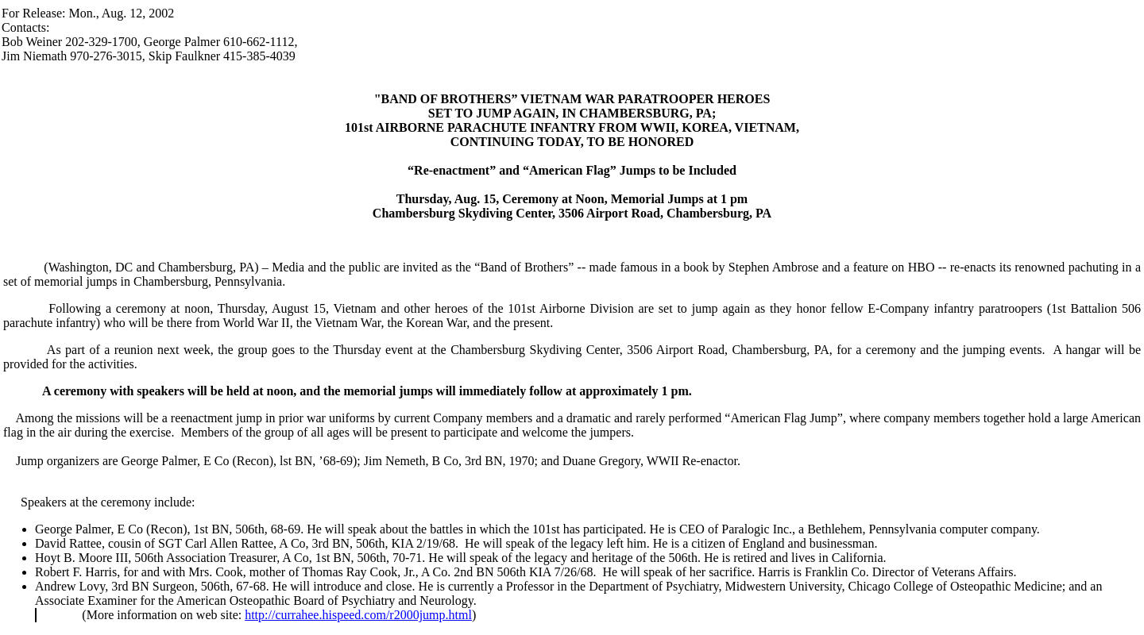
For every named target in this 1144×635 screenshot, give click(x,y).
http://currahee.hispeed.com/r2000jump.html (358, 615)
